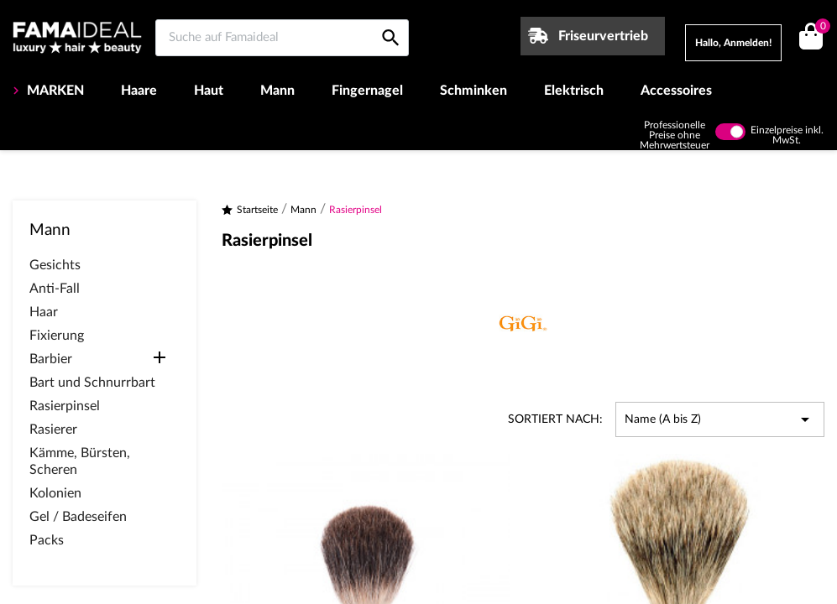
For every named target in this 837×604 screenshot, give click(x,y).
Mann (277, 90)
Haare (139, 90)
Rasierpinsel (64, 406)
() (819, 28)
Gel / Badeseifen (78, 516)
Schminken (473, 90)
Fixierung (56, 335)
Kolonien (55, 493)
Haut (208, 90)
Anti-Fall (54, 288)
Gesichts (55, 265)
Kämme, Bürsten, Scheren (79, 461)
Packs (46, 540)
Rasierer (53, 429)
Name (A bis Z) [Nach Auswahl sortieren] (720, 419)
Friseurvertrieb (603, 36)
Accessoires (676, 90)
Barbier (50, 359)
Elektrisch (574, 90)
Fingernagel (367, 90)
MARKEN (54, 90)
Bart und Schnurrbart (92, 382)
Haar (43, 312)
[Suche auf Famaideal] (282, 37)
